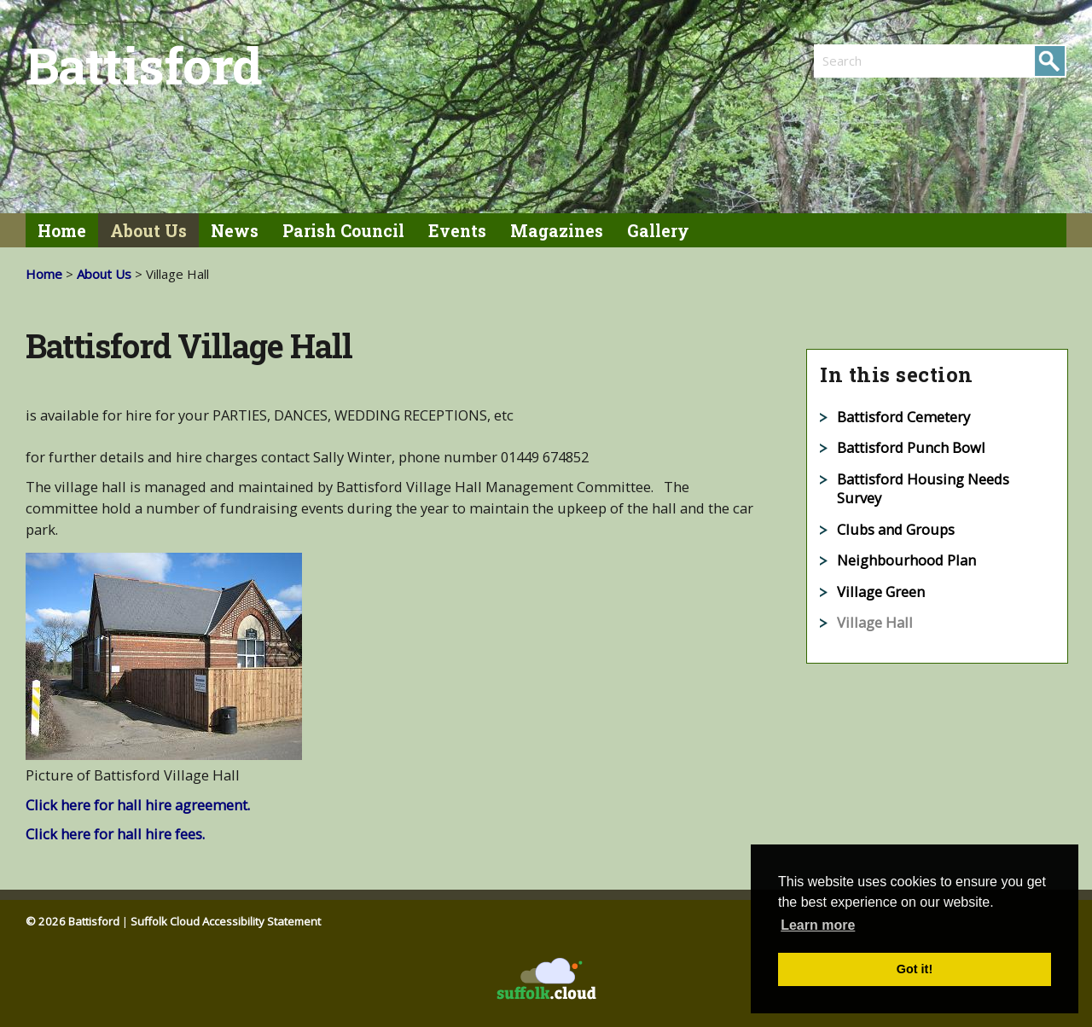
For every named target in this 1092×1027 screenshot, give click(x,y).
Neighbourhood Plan (906, 560)
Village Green (881, 591)
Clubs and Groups (896, 529)
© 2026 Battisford (72, 921)
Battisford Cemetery (903, 416)
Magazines (556, 230)
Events (457, 230)
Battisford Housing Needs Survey (923, 488)
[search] (877, 60)
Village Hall (875, 622)
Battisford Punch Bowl (911, 447)
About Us (148, 230)
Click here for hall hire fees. (115, 834)
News (234, 230)
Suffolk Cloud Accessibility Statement (226, 921)
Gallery (658, 230)
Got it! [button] (914, 969)
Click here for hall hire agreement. (138, 805)
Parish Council (343, 230)
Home (62, 230)
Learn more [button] (818, 925)
